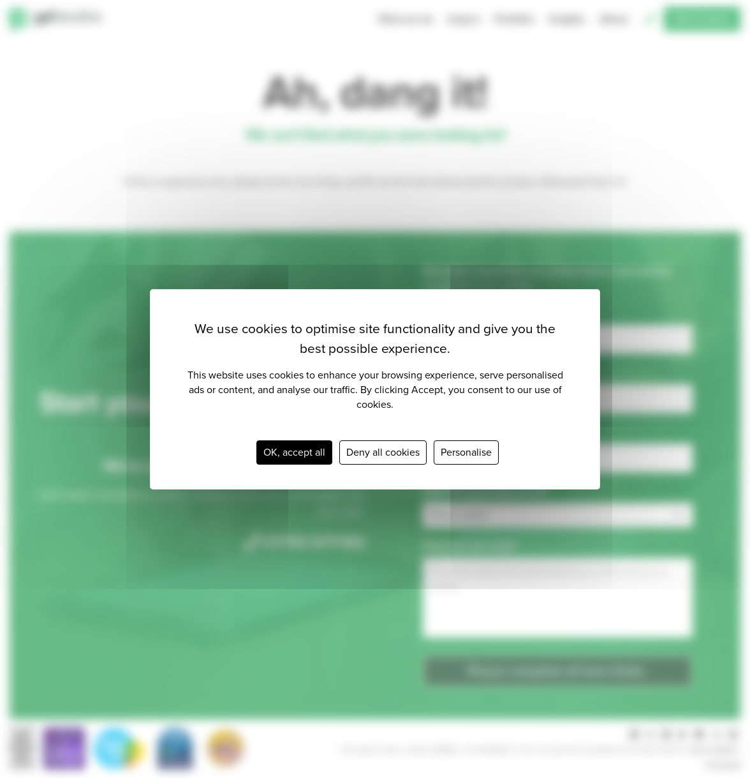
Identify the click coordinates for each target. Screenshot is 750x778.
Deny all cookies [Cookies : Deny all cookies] (383, 452)
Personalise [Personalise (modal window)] (466, 452)
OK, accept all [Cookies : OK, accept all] (294, 452)
